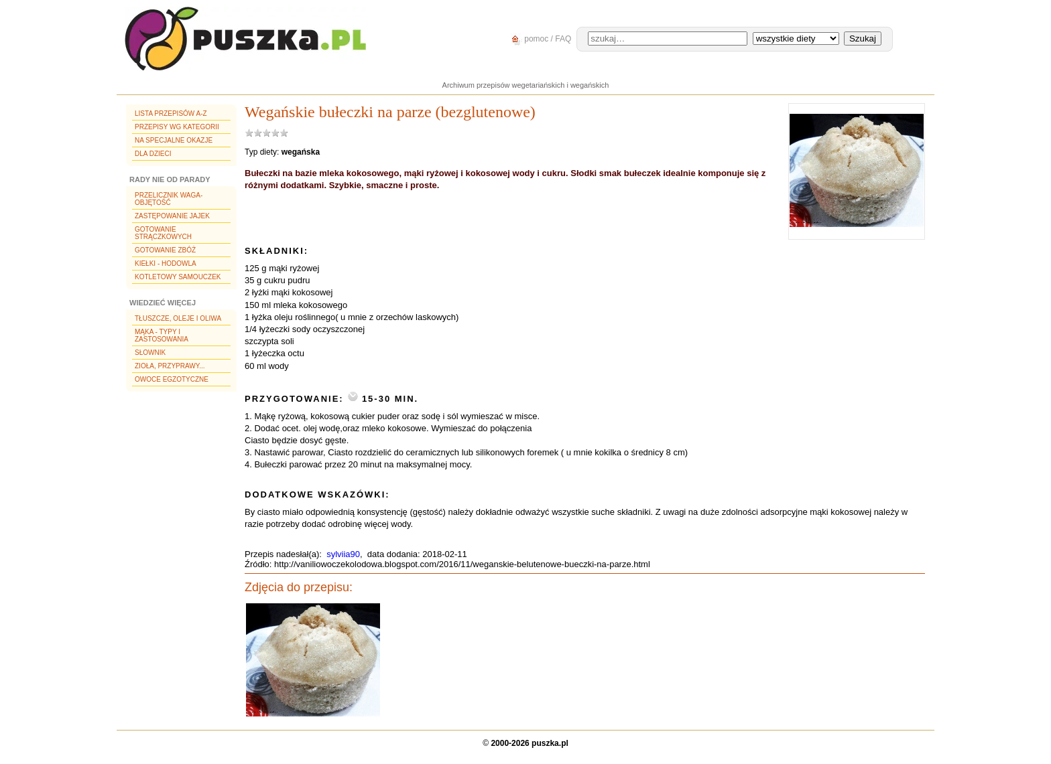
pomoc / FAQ (539, 39)
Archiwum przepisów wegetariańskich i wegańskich (525, 85)
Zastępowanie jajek (172, 216)
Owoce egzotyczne (171, 379)
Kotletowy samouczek (178, 277)
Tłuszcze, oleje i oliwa (178, 318)
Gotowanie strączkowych (163, 233)
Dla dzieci (153, 153)
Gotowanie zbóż (165, 250)
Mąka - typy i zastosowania (161, 335)
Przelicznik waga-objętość (168, 199)
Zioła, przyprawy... (169, 366)
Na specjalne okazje (173, 140)
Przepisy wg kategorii (177, 127)
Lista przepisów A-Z (171, 113)
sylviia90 (343, 554)
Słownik (150, 352)
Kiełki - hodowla (165, 263)
